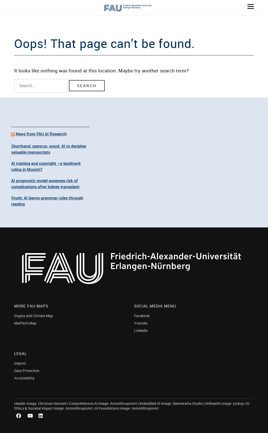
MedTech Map (25, 323)
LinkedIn (141, 330)
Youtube (141, 323)
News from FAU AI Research (41, 134)
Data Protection (26, 370)
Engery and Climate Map (33, 315)
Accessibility (24, 378)
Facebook (142, 315)
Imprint (20, 363)
